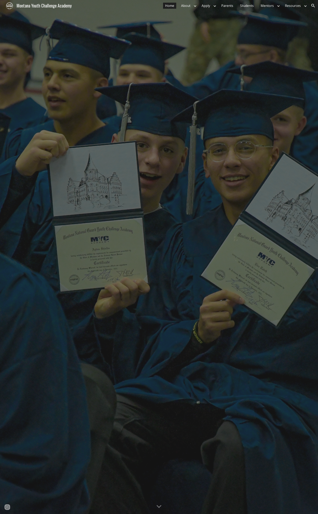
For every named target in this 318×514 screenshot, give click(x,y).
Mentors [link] (267, 5)
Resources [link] (293, 5)
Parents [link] (227, 5)
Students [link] (247, 5)
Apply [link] (206, 5)
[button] (313, 6)
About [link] (185, 5)
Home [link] (169, 5)
